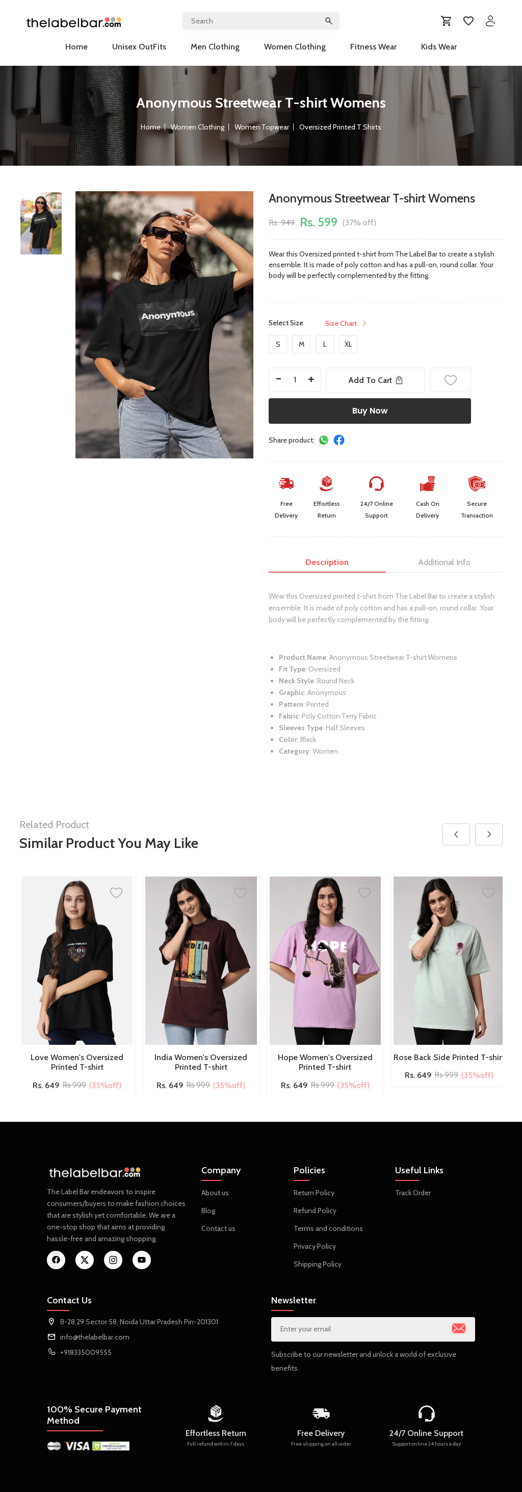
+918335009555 (86, 1352)
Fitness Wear (373, 47)
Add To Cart (375, 380)
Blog (208, 1210)
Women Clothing (295, 47)
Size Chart (346, 323)
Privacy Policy (315, 1246)
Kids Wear (439, 47)
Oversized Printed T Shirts (340, 127)
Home (76, 47)
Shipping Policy (318, 1264)
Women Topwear (261, 127)
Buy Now (370, 411)
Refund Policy (315, 1210)
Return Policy (314, 1192)
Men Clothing (215, 47)
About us (215, 1192)
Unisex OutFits (139, 47)
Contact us (218, 1228)
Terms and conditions (328, 1228)
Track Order (413, 1192)
